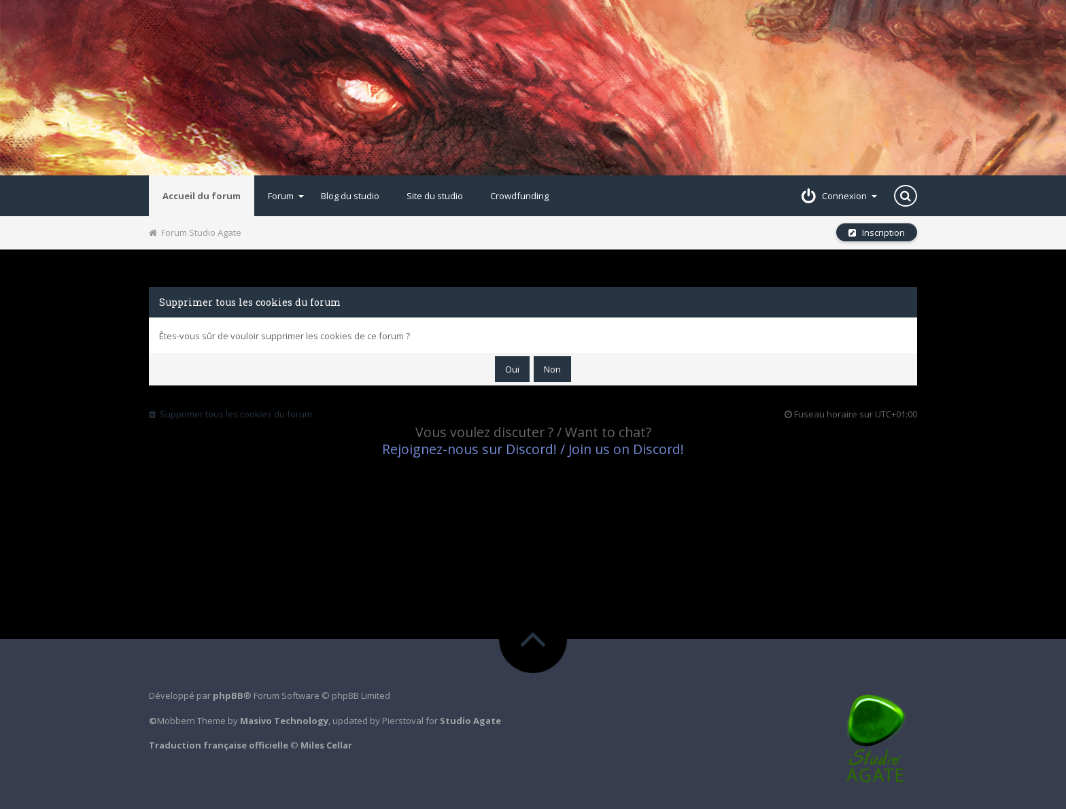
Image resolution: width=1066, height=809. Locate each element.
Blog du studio (350, 196)
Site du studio (435, 196)
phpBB (228, 695)
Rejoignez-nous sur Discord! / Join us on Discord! (533, 449)
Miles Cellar (326, 745)
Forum (286, 196)
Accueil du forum (201, 196)
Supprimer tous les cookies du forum (230, 414)
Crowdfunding (519, 196)
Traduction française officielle (218, 745)
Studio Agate (470, 721)
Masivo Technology (284, 721)
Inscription (876, 232)
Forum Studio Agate (195, 232)
